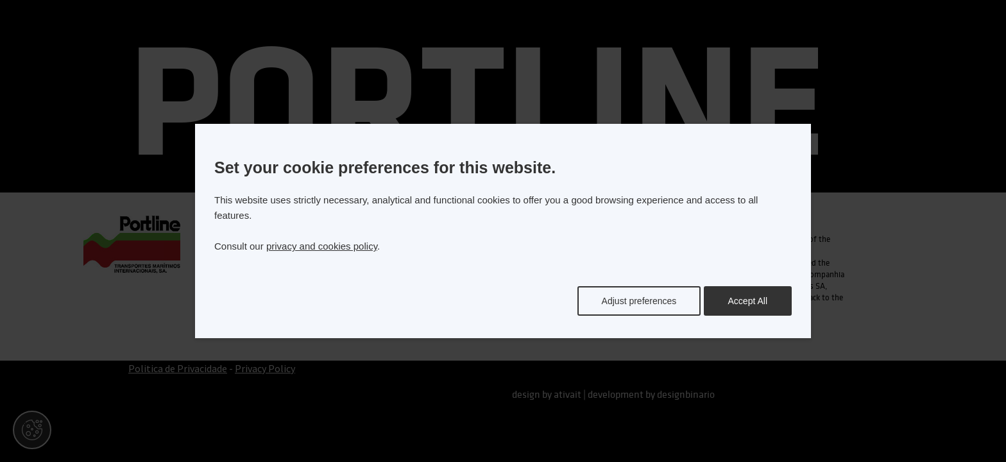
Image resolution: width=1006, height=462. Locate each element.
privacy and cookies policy (321, 246)
